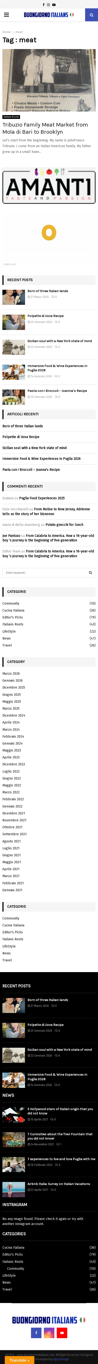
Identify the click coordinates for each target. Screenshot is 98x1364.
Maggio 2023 (11, 750)
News (6, 638)
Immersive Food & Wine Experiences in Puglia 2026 (41, 459)
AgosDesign (61, 1359)
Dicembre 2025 (13, 687)
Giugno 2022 (11, 778)
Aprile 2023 (11, 757)
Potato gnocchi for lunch (64, 525)
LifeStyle (9, 631)
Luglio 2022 (11, 771)
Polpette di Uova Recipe (45, 316)
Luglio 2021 (11, 848)
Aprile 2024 (11, 722)
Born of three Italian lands (47, 291)
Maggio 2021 (11, 862)
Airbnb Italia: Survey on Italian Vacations (58, 1184)
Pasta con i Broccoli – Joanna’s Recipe (57, 391)
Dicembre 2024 (13, 715)
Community (10, 603)
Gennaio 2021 (12, 890)
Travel (7, 645)
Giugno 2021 (11, 855)
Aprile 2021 (11, 869)
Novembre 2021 (14, 820)
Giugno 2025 (11, 695)
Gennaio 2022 (12, 806)
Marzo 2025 (11, 709)
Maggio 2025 (11, 702)
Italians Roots (11, 117)
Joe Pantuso (11, 536)
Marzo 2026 (11, 674)
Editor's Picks (12, 617)
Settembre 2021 (14, 834)
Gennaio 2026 (12, 681)
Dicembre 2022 (13, 764)
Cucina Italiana (13, 610)
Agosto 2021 (11, 841)
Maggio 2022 (11, 785)
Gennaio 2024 (12, 743)
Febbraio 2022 (13, 799)
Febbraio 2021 (13, 883)
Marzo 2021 (11, 876)
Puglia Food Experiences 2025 (42, 498)
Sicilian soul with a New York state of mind (59, 341)
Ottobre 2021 (12, 827)
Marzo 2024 (11, 730)
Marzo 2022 (11, 792)
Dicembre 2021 (13, 813)
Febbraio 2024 (13, 737)
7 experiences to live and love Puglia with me (61, 1159)
